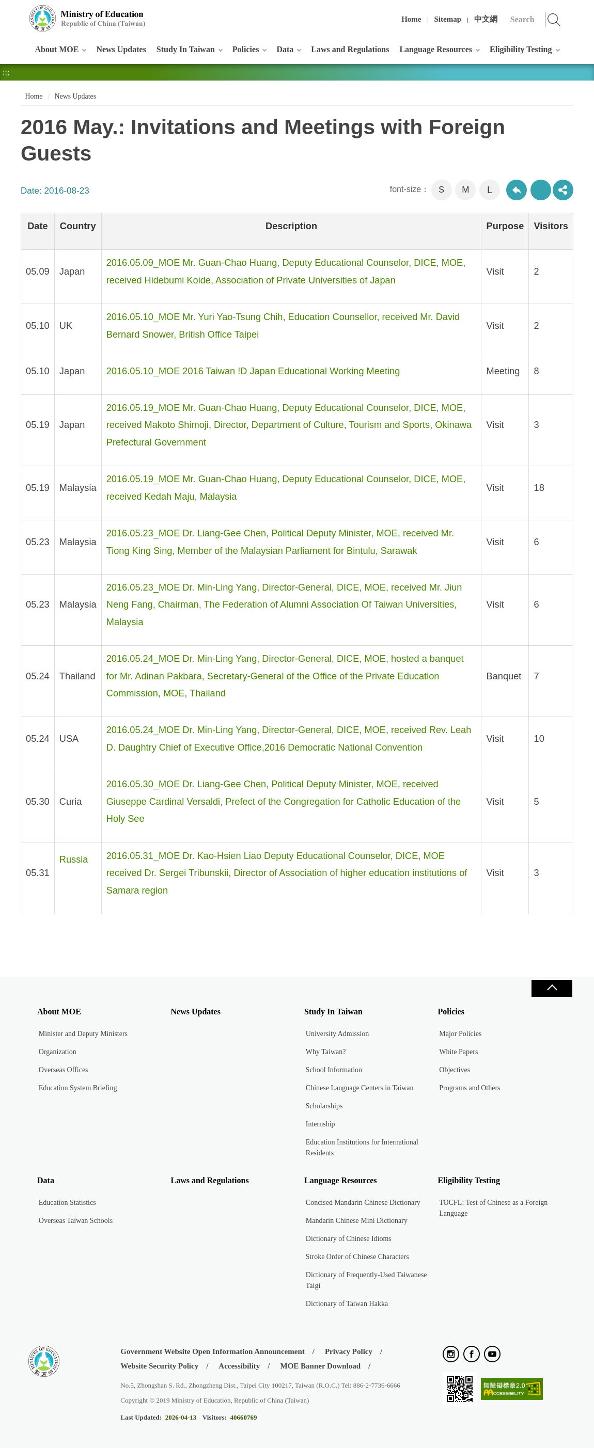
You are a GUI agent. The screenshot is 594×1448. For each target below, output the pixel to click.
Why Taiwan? (326, 1052)
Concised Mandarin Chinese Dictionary (363, 1202)
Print (540, 190)
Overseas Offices (63, 1070)
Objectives (454, 1070)
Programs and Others (469, 1088)
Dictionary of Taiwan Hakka (347, 1304)
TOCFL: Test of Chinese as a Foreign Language (493, 1208)
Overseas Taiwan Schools (76, 1220)
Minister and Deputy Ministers (83, 1034)
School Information (334, 1070)
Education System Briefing (78, 1088)
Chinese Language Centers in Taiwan (360, 1088)
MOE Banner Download (320, 1366)
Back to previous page (516, 190)
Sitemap (448, 19)
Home (411, 19)
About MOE (57, 49)
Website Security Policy (159, 1366)
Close (552, 988)
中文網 (485, 19)
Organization (57, 1052)
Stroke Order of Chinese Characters (357, 1257)
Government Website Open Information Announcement (212, 1351)
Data (284, 49)
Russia (73, 859)
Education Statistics (67, 1202)
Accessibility (239, 1366)
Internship (320, 1124)
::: (18, 12)
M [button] (465, 190)
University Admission (337, 1034)
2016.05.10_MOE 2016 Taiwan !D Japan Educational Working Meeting (253, 371)
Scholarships (324, 1106)
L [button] (490, 189)
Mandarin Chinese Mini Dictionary (357, 1220)
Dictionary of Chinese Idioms (349, 1239)
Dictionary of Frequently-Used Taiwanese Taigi (366, 1280)
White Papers (458, 1052)
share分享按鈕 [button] (563, 190)
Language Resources (435, 49)
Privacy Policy (348, 1351)
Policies (245, 49)
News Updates (121, 49)
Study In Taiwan (186, 49)
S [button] (441, 189)
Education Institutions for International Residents (362, 1147)
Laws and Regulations (350, 49)
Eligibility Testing (521, 49)
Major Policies (460, 1034)
